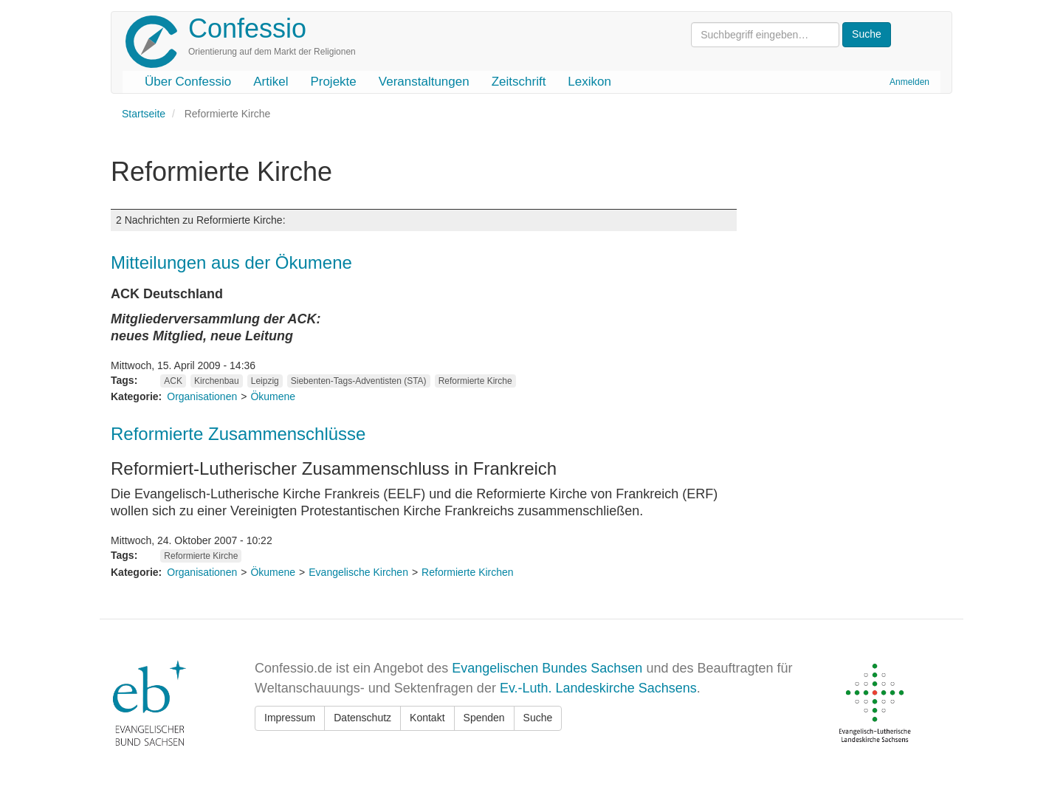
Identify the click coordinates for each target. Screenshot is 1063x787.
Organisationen (202, 396)
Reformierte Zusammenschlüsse (238, 434)
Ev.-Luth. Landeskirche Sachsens (598, 688)
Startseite (143, 114)
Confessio (247, 28)
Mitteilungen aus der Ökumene (231, 262)
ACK (173, 381)
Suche (538, 718)
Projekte (333, 82)
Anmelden (909, 82)
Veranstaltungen (424, 82)
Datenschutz (362, 718)
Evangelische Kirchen (358, 572)
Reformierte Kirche (475, 381)
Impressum (289, 718)
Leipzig (265, 381)
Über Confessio (188, 82)
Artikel (270, 82)
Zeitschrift (519, 82)
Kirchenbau (216, 381)
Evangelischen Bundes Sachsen (547, 668)
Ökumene (272, 396)
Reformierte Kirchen (468, 572)
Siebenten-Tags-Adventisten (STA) (359, 381)
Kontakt (427, 718)
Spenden (484, 718)
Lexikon (589, 82)
